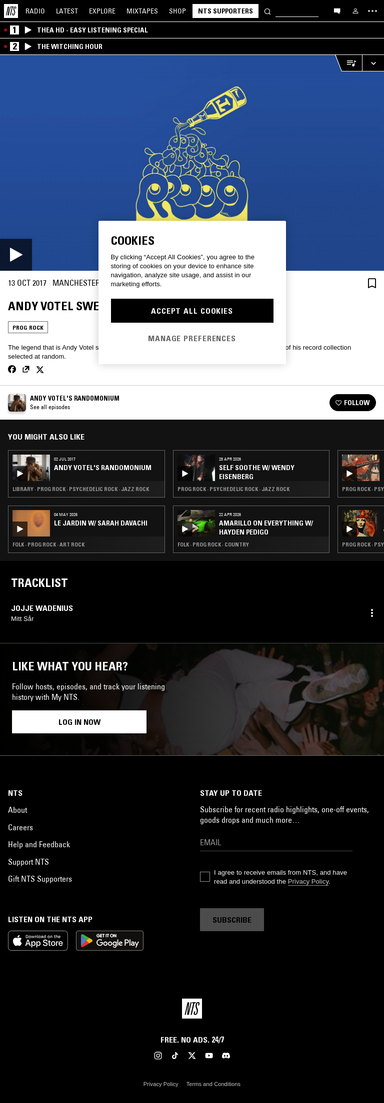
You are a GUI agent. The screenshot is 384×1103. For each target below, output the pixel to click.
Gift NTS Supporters (40, 879)
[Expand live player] (373, 63)
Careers (20, 827)
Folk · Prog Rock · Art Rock (48, 544)
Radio (35, 10)
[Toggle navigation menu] (372, 11)
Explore (102, 10)
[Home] (11, 11)
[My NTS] (356, 10)
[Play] (192, 163)
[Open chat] (337, 10)
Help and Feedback (39, 844)
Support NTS (28, 862)
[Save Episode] (372, 283)
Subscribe (232, 920)
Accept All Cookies (192, 311)
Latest (67, 10)
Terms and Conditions (213, 1084)
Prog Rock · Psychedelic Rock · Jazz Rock (234, 489)
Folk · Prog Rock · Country (213, 544)
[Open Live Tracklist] (348, 63)
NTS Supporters (225, 10)
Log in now (79, 722)
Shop (177, 10)
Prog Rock (28, 327)
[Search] (268, 10)
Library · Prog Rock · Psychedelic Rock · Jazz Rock (80, 489)
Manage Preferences (192, 338)
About (17, 810)
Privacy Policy (308, 881)
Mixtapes (142, 10)
